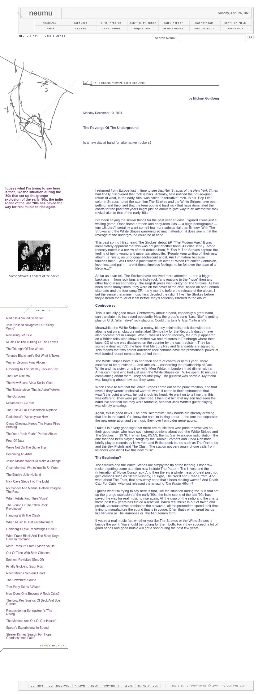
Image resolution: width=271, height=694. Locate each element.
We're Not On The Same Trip (26, 447)
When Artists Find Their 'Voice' (27, 498)
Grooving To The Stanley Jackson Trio (32, 369)
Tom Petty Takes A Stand (23, 587)
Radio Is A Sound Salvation (25, 318)
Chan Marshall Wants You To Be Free (32, 468)
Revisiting (19, 335)
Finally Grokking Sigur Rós (24, 566)
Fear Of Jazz (15, 440)
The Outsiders (16, 396)
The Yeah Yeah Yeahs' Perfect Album (31, 434)
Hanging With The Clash (23, 515)
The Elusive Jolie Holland (23, 474)
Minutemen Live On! (20, 403)
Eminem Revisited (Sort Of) (25, 559)
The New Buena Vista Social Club (29, 383)
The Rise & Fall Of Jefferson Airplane (31, 410)
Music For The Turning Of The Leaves (32, 342)
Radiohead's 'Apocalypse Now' (27, 417)
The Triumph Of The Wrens (25, 349)
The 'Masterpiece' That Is (33, 389)
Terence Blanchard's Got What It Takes (32, 355)
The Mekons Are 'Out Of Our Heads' (31, 621)
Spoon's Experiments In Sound (27, 627)
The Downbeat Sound (21, 580)
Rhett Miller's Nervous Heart (25, 573)
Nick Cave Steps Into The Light (27, 481)
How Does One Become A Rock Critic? (32, 593)
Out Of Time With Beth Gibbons (27, 553)
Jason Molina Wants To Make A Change (33, 461)
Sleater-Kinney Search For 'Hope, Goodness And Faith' (29, 636)
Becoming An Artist (19, 454)
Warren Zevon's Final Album (25, 362)
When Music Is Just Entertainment (29, 522)
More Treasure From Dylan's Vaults (30, 546)
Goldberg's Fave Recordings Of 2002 (31, 529)
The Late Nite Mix (18, 376)
